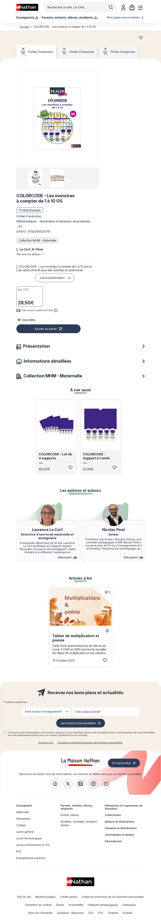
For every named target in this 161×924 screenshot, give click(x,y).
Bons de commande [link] (41, 912)
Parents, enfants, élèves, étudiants (77, 807)
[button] (57, 119)
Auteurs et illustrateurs (119, 821)
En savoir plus (46, 742)
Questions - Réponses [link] (70, 912)
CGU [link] (91, 912)
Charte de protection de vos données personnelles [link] (113, 896)
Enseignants (24, 805)
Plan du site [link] (24, 896)
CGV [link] (100, 912)
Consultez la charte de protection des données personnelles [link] (90, 742)
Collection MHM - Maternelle (37, 240)
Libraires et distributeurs (121, 828)
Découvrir (67, 557)
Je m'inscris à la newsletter (78, 723)
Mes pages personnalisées (125, 17)
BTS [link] (18, 851)
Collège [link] (21, 825)
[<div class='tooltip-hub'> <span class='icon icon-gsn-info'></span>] (55, 310)
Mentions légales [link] (45, 896)
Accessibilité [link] (75, 904)
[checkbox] (4, 732)
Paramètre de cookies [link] (38, 904)
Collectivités (113, 815)
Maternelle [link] (22, 812)
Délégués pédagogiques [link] (103, 904)
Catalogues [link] (129, 904)
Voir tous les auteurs (28, 254)
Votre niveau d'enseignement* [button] (43, 711)
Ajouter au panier (46, 329)
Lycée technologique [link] (29, 838)
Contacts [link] (113, 912)
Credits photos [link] (69, 896)
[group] (36, 178)
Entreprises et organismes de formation (124, 807)
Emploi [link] (60, 904)
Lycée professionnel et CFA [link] (32, 844)
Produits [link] (127, 912)
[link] (55, 783)
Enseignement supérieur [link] (30, 858)
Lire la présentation (52, 278)
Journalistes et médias (119, 834)
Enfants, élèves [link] (70, 815)
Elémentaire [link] (23, 818)
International (113, 841)
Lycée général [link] (25, 831)
